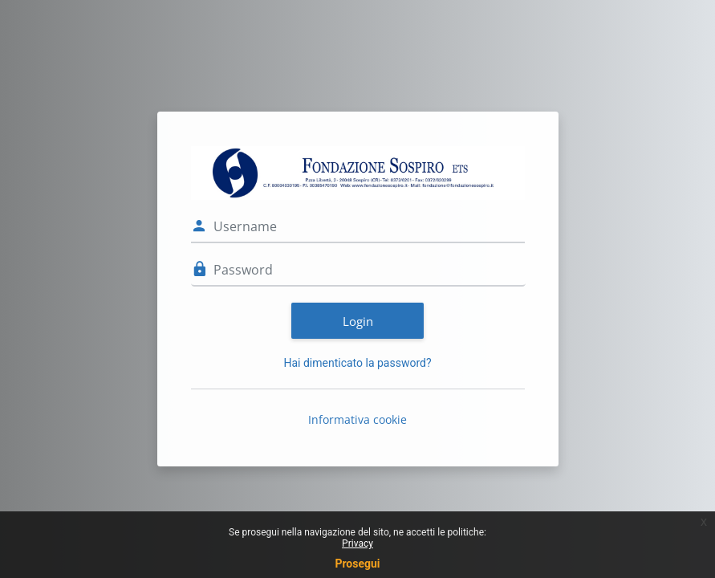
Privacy (357, 543)
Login (358, 321)
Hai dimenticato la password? (357, 362)
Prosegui (357, 563)
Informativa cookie (357, 419)
